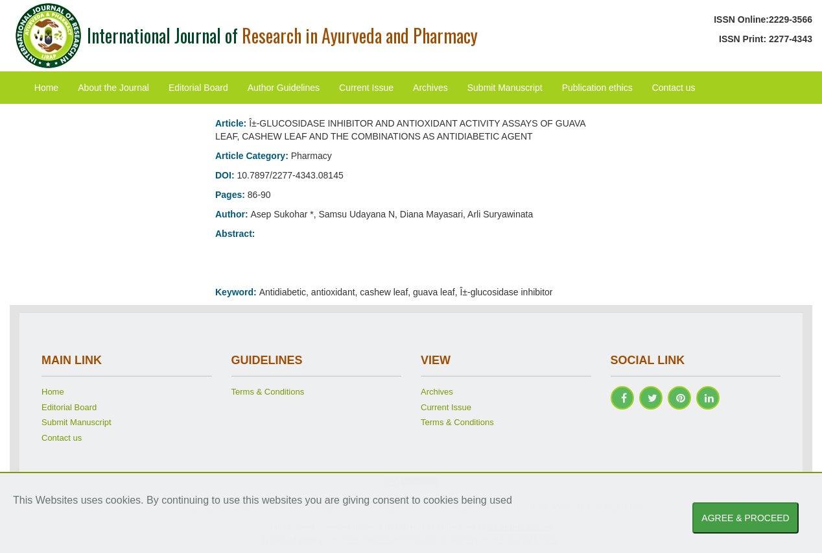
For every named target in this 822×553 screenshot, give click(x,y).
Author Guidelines (284, 87)
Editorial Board (198, 87)
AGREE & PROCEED (745, 518)
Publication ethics (597, 87)
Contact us (674, 87)
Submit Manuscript (505, 87)
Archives (430, 87)
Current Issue (366, 87)
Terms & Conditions (268, 392)
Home (46, 87)
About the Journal (113, 87)
